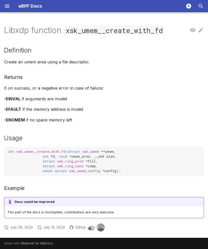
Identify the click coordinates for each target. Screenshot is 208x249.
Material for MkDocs (37, 243)
